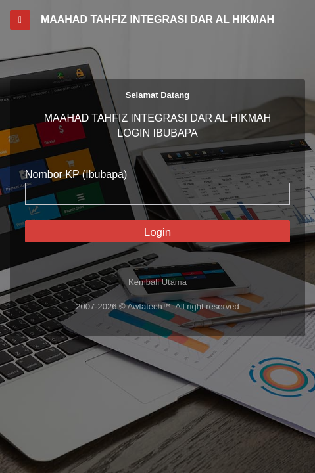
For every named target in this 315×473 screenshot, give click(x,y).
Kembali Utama (157, 282)
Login (158, 232)
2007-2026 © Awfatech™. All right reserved (157, 306)
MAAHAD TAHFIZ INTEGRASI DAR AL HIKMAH (157, 19)
